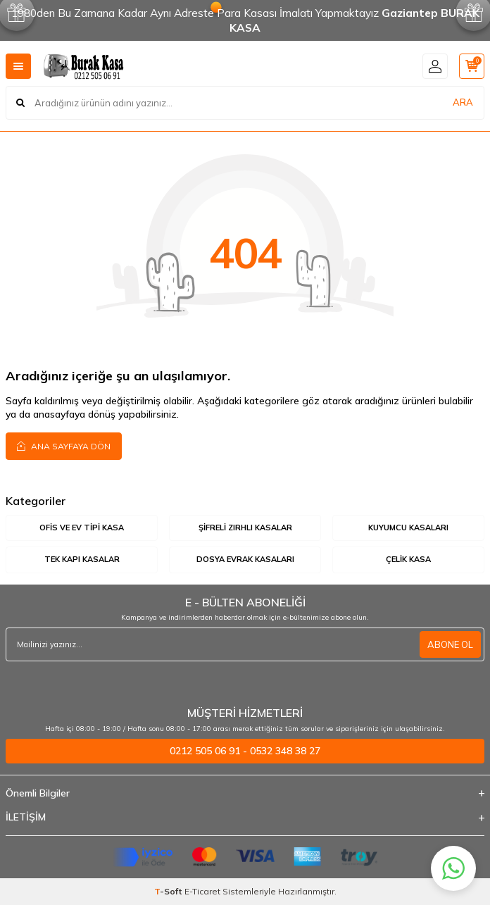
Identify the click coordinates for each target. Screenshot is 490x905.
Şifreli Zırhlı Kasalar (245, 527)
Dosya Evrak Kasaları (245, 559)
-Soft (169, 891)
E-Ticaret (202, 891)
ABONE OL (450, 644)
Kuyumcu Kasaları (408, 527)
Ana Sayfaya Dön (64, 445)
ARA (463, 102)
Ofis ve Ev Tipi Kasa (81, 527)
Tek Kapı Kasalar (82, 559)
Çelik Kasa (408, 559)
